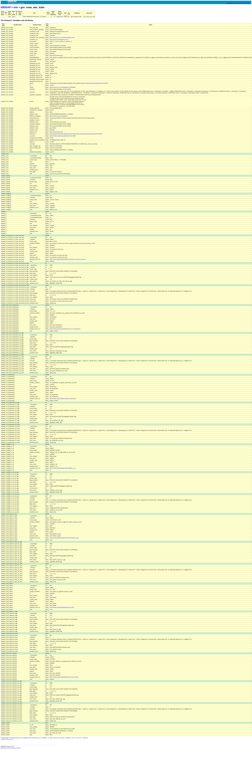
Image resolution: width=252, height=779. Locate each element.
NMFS (241, 3)
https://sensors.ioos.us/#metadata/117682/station (63, 87)
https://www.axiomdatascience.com (59, 39)
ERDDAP (6, 7)
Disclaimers (4, 748)
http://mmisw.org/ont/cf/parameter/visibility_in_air (62, 468)
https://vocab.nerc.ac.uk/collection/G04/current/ (62, 37)
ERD (249, 3)
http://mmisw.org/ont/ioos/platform (59, 116)
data (9, 16)
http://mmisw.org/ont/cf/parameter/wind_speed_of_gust (64, 537)
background (60, 16)
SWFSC (245, 3)
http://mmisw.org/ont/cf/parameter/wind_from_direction (64, 677)
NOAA (237, 3)
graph (13, 16)
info (15, 7)
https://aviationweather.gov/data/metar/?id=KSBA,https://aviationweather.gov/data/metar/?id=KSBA (76, 134)
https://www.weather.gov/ (56, 55)
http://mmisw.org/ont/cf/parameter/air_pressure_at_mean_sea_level (67, 259)
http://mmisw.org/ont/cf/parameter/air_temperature (63, 398)
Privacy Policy (11, 748)
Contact (18, 748)
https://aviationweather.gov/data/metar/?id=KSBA (95, 83)
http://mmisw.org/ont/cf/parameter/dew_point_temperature (65, 329)
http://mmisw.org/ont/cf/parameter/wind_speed (62, 607)
